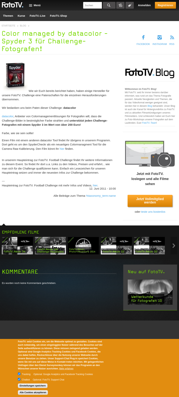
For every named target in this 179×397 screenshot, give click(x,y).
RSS (171, 44)
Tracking (26, 374)
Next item (174, 245)
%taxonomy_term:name (101, 195)
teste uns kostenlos (153, 211)
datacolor (7, 116)
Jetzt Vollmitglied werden (150, 200)
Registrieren (165, 5)
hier (62, 148)
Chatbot (26, 379)
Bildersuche (120, 5)
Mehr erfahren (66, 368)
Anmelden (144, 5)
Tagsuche (129, 5)
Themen (8, 15)
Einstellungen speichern (33, 385)
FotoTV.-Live (37, 15)
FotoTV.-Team (149, 123)
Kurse (21, 15)
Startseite (8, 25)
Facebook (143, 44)
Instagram (159, 44)
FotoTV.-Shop (58, 15)
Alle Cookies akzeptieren (33, 392)
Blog (23, 25)
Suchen (109, 5)
